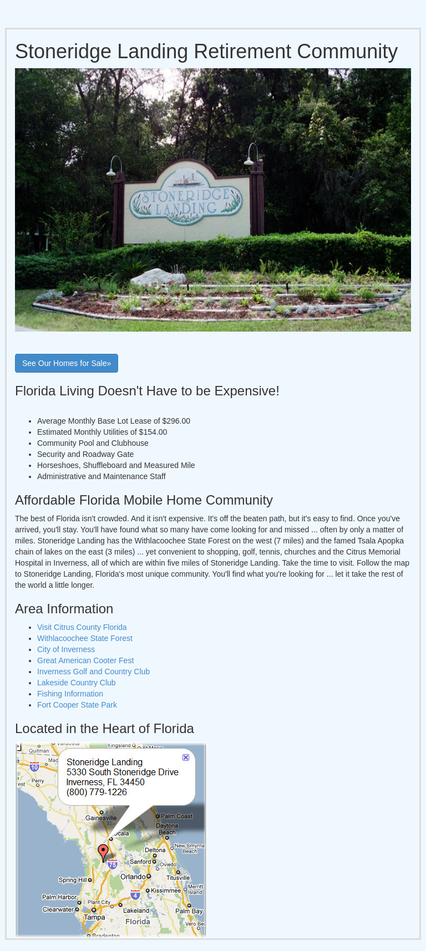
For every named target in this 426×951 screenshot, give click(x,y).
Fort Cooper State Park (77, 704)
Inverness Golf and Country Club (93, 671)
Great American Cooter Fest (85, 660)
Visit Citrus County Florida (82, 627)
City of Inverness (66, 649)
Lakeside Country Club (76, 682)
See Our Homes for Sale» (66, 363)
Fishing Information (70, 693)
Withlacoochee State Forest (85, 638)
